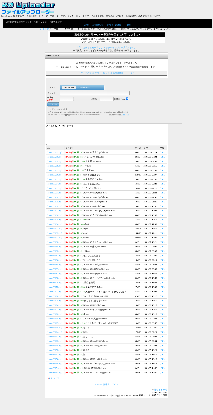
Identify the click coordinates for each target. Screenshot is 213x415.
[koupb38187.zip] (54, 255)
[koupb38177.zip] (54, 291)
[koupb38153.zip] (54, 372)
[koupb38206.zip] (54, 174)
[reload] (125, 114)
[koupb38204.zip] (54, 183)
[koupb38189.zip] (54, 246)
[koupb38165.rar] (54, 327)
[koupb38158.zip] (54, 350)
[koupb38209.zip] (54, 161)
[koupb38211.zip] (54, 152)
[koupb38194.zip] (54, 224)
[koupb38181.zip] (54, 273)
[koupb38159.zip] (54, 345)
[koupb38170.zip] (54, 314)
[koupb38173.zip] (54, 309)
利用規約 (44, 29)
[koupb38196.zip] (54, 215)
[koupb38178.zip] (54, 287)
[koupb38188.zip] (54, 251)
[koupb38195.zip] (54, 219)
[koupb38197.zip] (54, 210)
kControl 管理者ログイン (106, 384)
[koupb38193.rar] (54, 228)
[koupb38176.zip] (54, 296)
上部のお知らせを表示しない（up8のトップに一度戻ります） (106, 47)
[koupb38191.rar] (54, 237)
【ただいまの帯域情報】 (114, 73)
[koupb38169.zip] (54, 318)
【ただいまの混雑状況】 (88, 73)
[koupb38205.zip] (54, 179)
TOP (129, 25)
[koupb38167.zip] (54, 323)
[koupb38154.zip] (54, 368)
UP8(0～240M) (114, 25)
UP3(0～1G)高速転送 (94, 25)
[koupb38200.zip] (54, 197)
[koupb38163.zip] (54, 336)
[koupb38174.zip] (54, 305)
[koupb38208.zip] (54, 166)
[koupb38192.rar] (54, 233)
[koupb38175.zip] (54, 300)
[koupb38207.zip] (54, 170)
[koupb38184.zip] (54, 264)
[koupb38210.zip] (54, 157)
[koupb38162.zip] (54, 341)
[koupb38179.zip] (54, 282)
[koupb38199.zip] (54, 201)
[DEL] (163, 152)
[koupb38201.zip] (54, 192)
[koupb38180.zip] (54, 278)
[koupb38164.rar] (54, 332)
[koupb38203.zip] (54, 188)
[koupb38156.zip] (54, 359)
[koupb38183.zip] (54, 269)
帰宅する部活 (160, 389)
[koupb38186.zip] (54, 260)
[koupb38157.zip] (54, 354)
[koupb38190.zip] (54, 242)
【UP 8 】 (132, 73)
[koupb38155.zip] (54, 363)
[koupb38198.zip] (54, 206)
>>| (57, 378)
